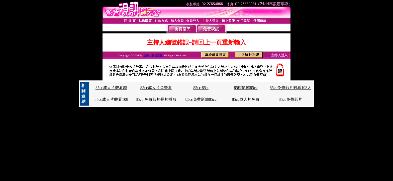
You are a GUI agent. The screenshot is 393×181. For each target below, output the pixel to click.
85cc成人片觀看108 (111, 99)
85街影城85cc (245, 87)
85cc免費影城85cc (200, 99)
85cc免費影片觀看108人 (290, 87)
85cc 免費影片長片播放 (156, 99)
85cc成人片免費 (245, 99)
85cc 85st (201, 87)
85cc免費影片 (290, 99)
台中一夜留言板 (153, 55)
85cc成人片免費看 (156, 87)
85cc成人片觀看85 (111, 87)
